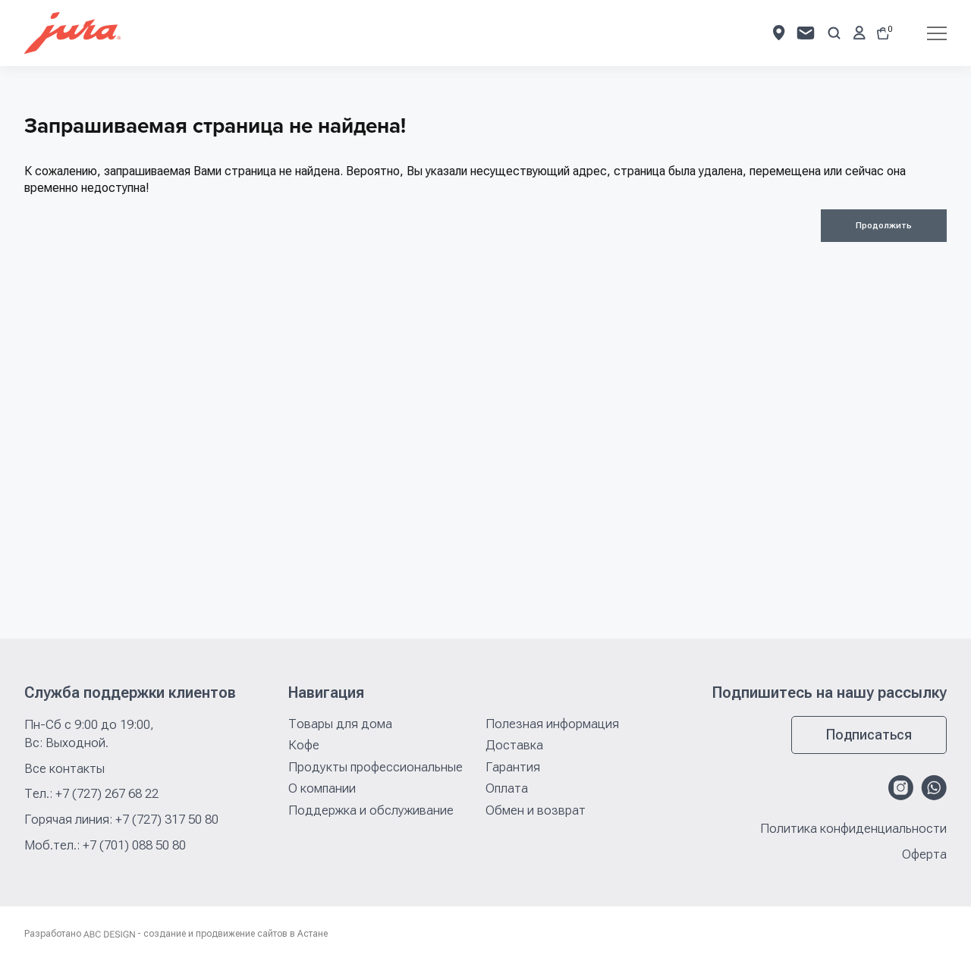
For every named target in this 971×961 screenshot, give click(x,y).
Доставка (514, 744)
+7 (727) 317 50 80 (166, 819)
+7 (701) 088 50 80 (134, 845)
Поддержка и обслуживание (371, 810)
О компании (322, 788)
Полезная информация (552, 723)
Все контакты (64, 768)
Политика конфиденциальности (853, 828)
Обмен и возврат (536, 810)
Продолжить (884, 226)
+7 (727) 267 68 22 (107, 793)
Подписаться (869, 735)
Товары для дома (340, 723)
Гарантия (513, 766)
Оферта (924, 854)
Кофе (303, 744)
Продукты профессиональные (375, 766)
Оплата (507, 788)
